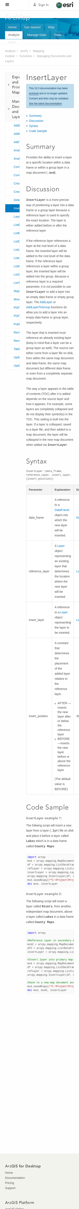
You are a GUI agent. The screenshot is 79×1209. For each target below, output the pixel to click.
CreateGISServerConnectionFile (17, 183)
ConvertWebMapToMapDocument (17, 175)
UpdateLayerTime (17, 365)
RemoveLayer (17, 332)
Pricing (9, 1183)
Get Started (32, 27)
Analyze (13, 35)
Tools (57, 35)
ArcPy (24, 51)
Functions (25, 56)
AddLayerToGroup (17, 133)
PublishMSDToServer (17, 324)
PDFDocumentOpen (17, 316)
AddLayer (17, 125)
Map (51, 27)
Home (12, 27)
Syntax (33, 126)
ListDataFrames (17, 241)
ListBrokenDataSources (17, 233)
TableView (17, 349)
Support (10, 1188)
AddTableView (17, 142)
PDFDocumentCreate (17, 307)
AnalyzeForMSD (17, 150)
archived (34, 93)
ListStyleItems (17, 274)
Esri (65, 5)
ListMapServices (17, 266)
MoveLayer (17, 299)
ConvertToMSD (17, 167)
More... (13, 42)
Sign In (43, 5)
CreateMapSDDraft (17, 191)
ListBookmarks (17, 225)
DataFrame (62, 510)
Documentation (15, 1177)
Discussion (36, 120)
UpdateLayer (17, 357)
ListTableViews (17, 282)
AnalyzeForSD (17, 158)
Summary (35, 115)
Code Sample (38, 131)
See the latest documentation (45, 103)
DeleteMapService (17, 200)
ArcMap (18, 17)
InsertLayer (17, 208)
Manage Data (36, 35)
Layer (17, 216)
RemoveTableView (17, 340)
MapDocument (17, 291)
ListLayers (17, 249)
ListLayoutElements (17, 258)
